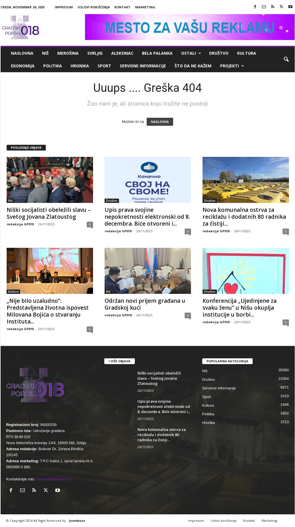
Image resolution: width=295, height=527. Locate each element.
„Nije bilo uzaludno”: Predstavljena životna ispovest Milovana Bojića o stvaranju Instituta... (48, 311)
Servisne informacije (143, 66)
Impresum (64, 7)
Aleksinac (122, 53)
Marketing (145, 7)
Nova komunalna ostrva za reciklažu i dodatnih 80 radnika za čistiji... (244, 216)
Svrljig (95, 53)
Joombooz (77, 520)
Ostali (191, 53)
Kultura (246, 53)
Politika (52, 66)
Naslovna (22, 53)
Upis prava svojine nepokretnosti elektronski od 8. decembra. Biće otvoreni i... (147, 216)
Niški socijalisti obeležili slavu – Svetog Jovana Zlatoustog (49, 213)
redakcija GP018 (20, 224)
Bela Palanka (157, 53)
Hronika (80, 66)
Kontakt (122, 7)
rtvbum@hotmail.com (54, 479)
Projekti (232, 66)
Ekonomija (23, 66)
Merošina (68, 53)
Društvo (218, 53)
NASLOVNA (160, 121)
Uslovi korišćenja (93, 7)
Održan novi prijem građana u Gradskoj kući (145, 304)
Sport (104, 66)
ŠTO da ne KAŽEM (193, 66)
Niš (45, 53)
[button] (286, 59)
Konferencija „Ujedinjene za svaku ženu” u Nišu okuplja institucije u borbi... (240, 307)
